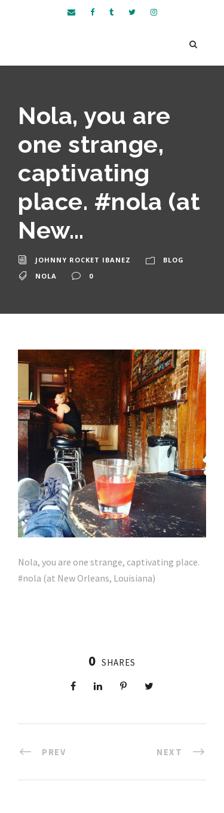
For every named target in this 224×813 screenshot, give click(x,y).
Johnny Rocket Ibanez (83, 259)
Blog (173, 259)
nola (46, 275)
